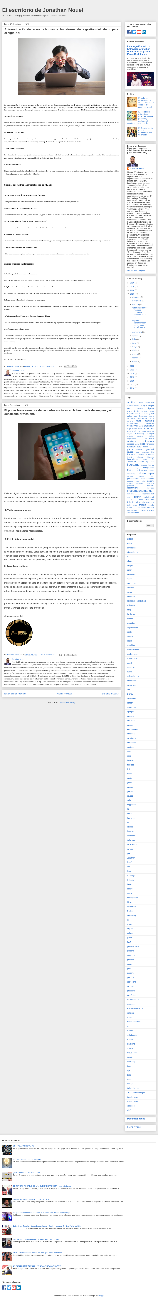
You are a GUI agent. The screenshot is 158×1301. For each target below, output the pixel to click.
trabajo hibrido (133, 1088)
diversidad (150, 431)
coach (138, 420)
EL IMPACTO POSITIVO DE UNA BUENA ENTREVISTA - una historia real (42, 1186)
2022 (132, 366)
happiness (145, 452)
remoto (137, 494)
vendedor (130, 512)
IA (146, 454)
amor (129, 408)
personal (142, 479)
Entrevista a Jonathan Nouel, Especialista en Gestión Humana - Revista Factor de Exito (47, 1226)
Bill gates (131, 605)
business (143, 416)
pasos (141, 476)
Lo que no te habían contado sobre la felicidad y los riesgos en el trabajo (41, 1213)
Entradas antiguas (110, 694)
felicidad (131, 446)
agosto (135, 336)
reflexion (130, 494)
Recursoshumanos (139, 490)
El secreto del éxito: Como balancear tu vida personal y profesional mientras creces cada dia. (140, 117)
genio (152, 447)
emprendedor (131, 438)
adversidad (149, 403)
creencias (149, 425)
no (136, 474)
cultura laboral (137, 428)
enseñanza (132, 441)
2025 (132, 287)
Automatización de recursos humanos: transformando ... (139, 312)
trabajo (142, 505)
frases (145, 447)
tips (152, 502)
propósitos (149, 485)
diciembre (136, 297)
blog (135, 416)
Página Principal (64, 694)
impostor (130, 457)
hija (152, 452)
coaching (149, 420)
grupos (130, 452)
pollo (143, 481)
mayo (134, 347)
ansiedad (140, 408)
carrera (130, 421)
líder (152, 462)
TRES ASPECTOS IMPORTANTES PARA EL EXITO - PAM (36, 1239)
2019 (132, 377)
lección (141, 462)
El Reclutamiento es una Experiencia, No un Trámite (145, 131)
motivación (141, 470)
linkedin (144, 465)
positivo (150, 481)
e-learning (139, 434)
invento (144, 459)
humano (131, 454)
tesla (147, 502)
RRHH (137, 496)
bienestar (130, 414)
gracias (140, 449)
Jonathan (132, 461)
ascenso (144, 411)
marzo (135, 354)
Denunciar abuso (136, 1118)
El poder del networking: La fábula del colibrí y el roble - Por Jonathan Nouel (146, 102)
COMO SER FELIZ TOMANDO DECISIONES (31, 1199)
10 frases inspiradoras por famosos (27, 1159)
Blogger (101, 1296)
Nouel (143, 473)
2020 (132, 373)
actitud (131, 402)
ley (147, 462)
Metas (130, 470)
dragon (129, 434)
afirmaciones (133, 405)
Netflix (151, 470)
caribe (152, 418)
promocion (150, 483)
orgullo (151, 474)
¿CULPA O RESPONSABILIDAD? (26, 1173)
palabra (130, 476)
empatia (130, 436)
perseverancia (133, 479)
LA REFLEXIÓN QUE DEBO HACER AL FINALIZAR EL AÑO (37, 1266)
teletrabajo (140, 502)
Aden (141, 403)
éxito (142, 444)
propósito (130, 486)
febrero (135, 358)
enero (135, 361)
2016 (132, 388)
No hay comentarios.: (48, 366)
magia (137, 468)
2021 (132, 370)
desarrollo (132, 431)
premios (130, 483)
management (148, 468)
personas (150, 479)
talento (130, 502)
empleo (150, 436)
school (129, 500)
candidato (131, 418)
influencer (140, 457)
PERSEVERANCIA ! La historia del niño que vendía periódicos (37, 1253)
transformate (147, 510)
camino (151, 416)
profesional (139, 483)
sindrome (135, 500)
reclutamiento (133, 488)
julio (134, 339)
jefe (152, 459)
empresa (149, 438)
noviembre (137, 301)
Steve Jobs (149, 500)
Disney (143, 431)
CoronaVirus (132, 426)
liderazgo (133, 464)
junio (134, 343)
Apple (151, 408)
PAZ (152, 476)
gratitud (150, 449)
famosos (150, 444)
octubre (135, 304)
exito (137, 444)
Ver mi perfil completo (136, 270)
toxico (135, 505)
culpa (129, 429)
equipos (130, 444)
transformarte (132, 510)
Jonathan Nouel (137, 168)
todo (129, 505)
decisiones (148, 428)
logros (151, 465)
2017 (132, 384)
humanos (140, 455)
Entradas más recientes (15, 694)
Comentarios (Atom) (67, 702)
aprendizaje (133, 411)
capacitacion (142, 418)
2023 (132, 294)
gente (130, 449)
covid (141, 426)
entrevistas (148, 441)
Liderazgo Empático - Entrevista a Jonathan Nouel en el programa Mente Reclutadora (138, 50)
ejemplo (150, 434)
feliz (139, 446)
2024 (132, 290)
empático (140, 436)
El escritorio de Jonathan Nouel (42, 10)
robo (128, 497)
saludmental (149, 497)
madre (129, 468)
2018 (132, 381)
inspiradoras (132, 459)
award (152, 411)
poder (137, 481)
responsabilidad (148, 494)
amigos (151, 406)
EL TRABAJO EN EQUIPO (23, 1146)
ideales (151, 455)
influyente (150, 457)
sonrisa (141, 500)
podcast (130, 481)
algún (145, 406)
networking (131, 474)
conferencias (149, 423)
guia (137, 452)
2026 (132, 283)
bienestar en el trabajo (143, 414)
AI (141, 406)
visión (136, 512)
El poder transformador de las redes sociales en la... (139, 323)
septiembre (137, 332)
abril (134, 350)
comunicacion (132, 423)
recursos (150, 488)
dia (139, 431)
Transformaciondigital (145, 507)
